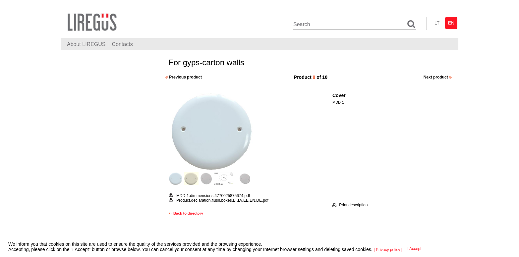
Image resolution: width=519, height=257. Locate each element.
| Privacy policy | (388, 249)
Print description (350, 205)
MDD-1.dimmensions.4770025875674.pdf (213, 195)
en (451, 23)
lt (436, 23)
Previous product (183, 77)
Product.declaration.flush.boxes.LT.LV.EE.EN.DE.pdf (222, 200)
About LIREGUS (86, 44)
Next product (438, 77)
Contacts (122, 44)
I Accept (414, 248)
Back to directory (186, 213)
